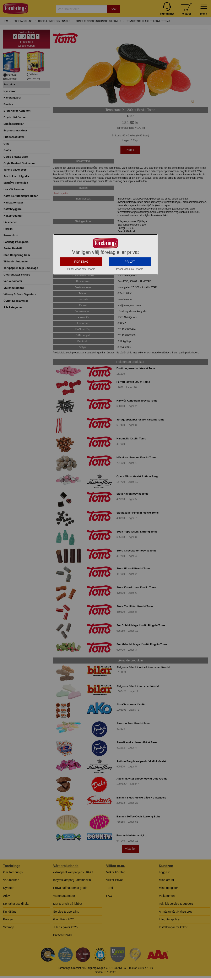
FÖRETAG (81, 291)
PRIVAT (130, 291)
